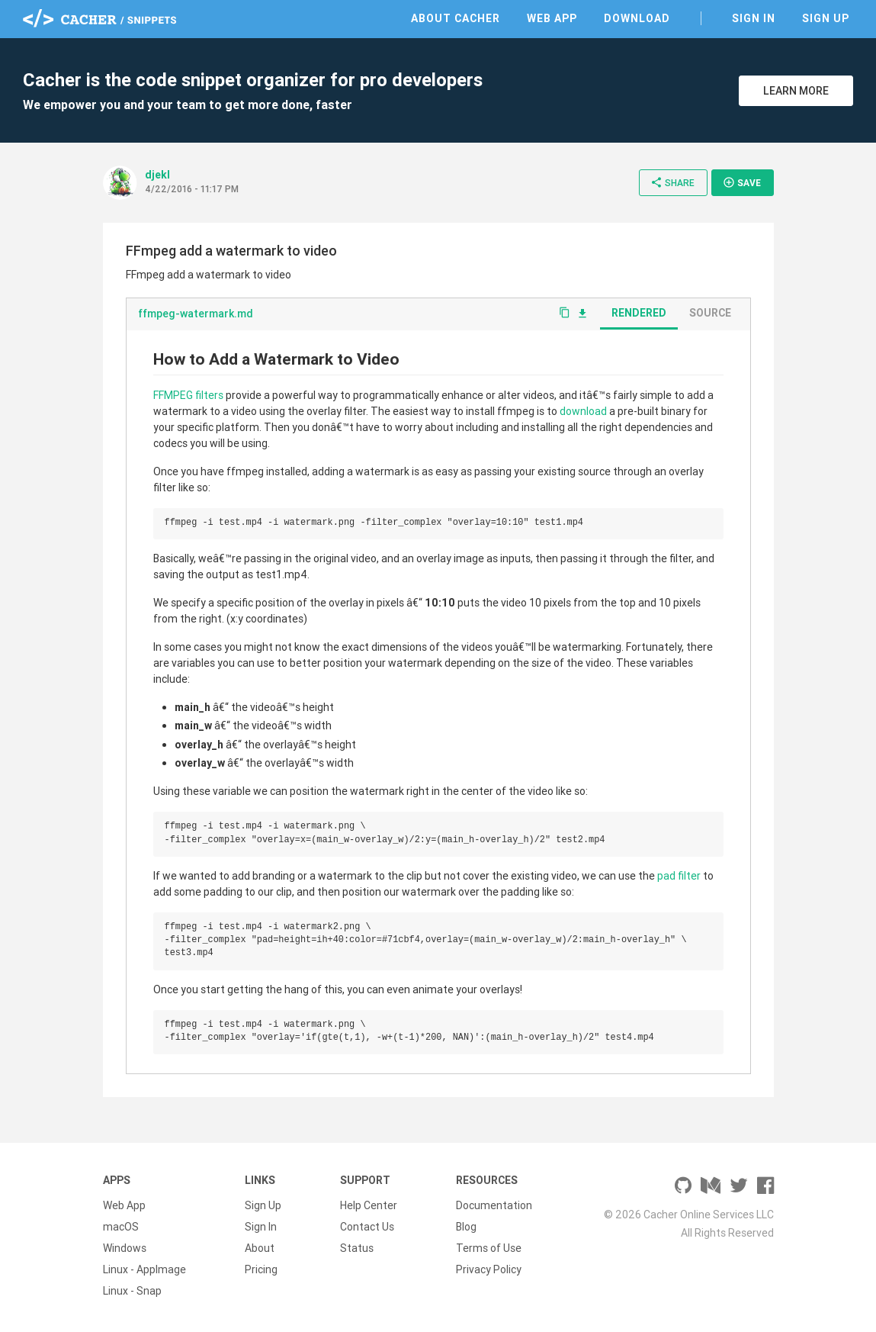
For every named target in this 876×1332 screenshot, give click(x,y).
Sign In (753, 18)
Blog (466, 1227)
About (259, 1248)
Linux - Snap (132, 1291)
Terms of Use (488, 1248)
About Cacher (455, 18)
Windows (124, 1248)
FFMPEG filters (188, 395)
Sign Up (825, 18)
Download (637, 18)
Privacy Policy (488, 1269)
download (583, 411)
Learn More (796, 91)
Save (742, 182)
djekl (157, 175)
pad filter (679, 876)
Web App (552, 18)
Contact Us (367, 1227)
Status (357, 1248)
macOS (121, 1227)
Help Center (368, 1205)
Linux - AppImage (144, 1269)
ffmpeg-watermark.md (195, 313)
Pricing (261, 1269)
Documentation (494, 1205)
